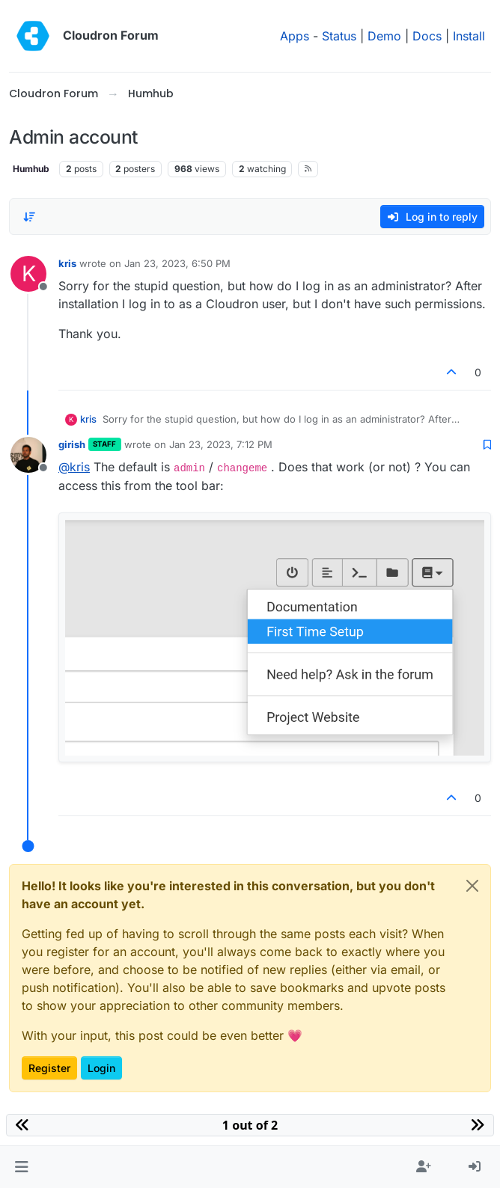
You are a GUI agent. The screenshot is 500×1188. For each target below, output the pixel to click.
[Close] (472, 886)
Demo (384, 35)
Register (49, 1068)
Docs (427, 35)
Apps (294, 35)
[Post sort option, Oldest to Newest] (29, 217)
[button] (21, 1167)
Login (101, 1068)
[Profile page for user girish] (28, 455)
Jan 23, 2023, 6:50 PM (177, 263)
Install (469, 35)
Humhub (31, 168)
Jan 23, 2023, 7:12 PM (220, 444)
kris (67, 263)
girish (71, 444)
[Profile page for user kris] (28, 274)
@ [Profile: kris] (74, 466)
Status (339, 35)
